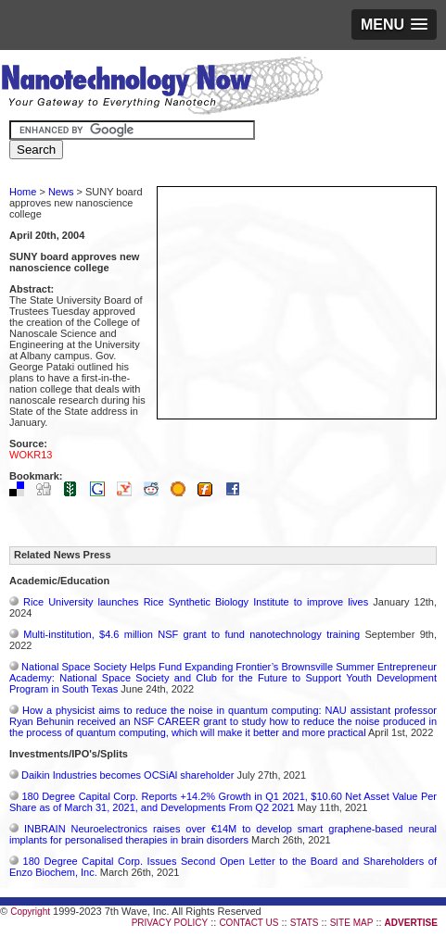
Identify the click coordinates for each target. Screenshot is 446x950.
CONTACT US (248, 923)
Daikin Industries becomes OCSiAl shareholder (127, 775)
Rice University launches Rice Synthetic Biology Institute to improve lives (195, 601)
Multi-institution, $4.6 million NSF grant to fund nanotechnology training (191, 634)
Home (22, 191)
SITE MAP (352, 923)
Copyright (30, 911)
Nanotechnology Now (162, 88)
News (61, 191)
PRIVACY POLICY (170, 923)
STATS (304, 923)
